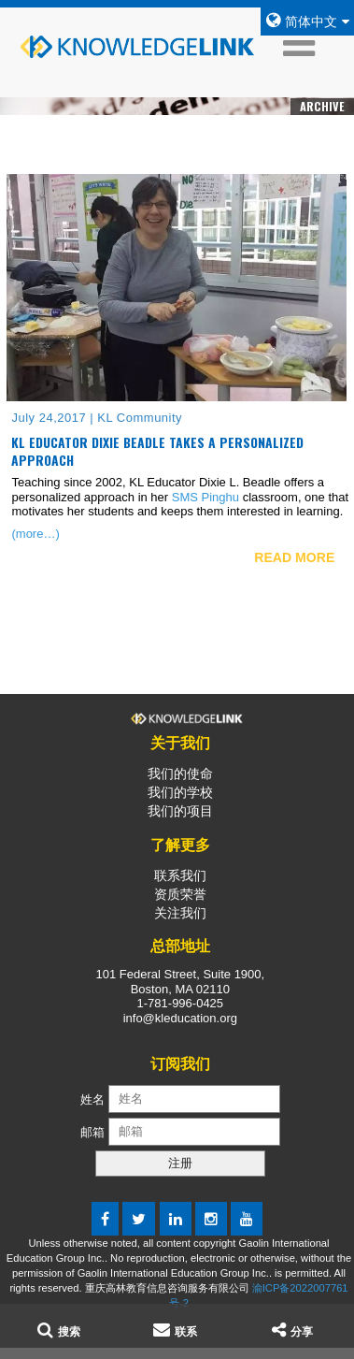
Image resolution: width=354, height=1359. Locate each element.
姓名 (92, 1099)
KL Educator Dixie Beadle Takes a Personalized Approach (157, 451)
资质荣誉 (180, 894)
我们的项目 (180, 810)
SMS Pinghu (205, 497)
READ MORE (294, 557)
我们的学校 (180, 792)
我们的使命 (180, 773)
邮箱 (94, 1131)
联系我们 (180, 875)
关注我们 (180, 912)
